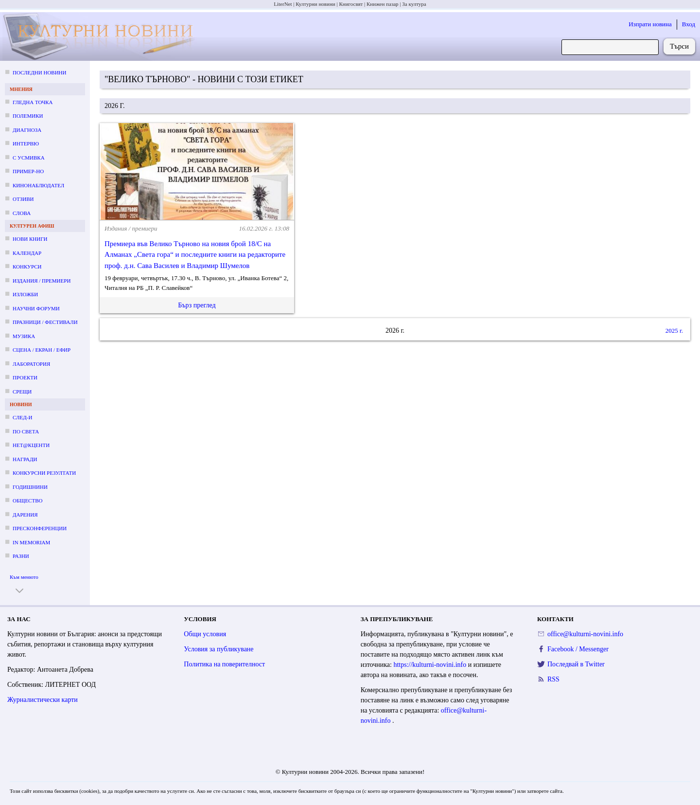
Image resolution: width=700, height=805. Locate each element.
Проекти (25, 377)
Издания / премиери (41, 281)
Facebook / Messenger (578, 649)
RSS (553, 679)
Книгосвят (351, 4)
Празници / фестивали (45, 322)
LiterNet (283, 4)
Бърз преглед (196, 305)
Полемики (28, 116)
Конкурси (27, 266)
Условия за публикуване (218, 649)
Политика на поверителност (224, 664)
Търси (679, 46)
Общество (27, 500)
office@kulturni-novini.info (585, 634)
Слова (22, 213)
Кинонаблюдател (38, 185)
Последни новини (39, 72)
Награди (25, 459)
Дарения (25, 515)
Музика (24, 336)
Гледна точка (33, 102)
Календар (27, 253)
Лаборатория (31, 364)
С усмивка (29, 158)
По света (26, 431)
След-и (22, 417)
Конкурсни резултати (44, 473)
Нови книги (30, 239)
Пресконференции (40, 528)
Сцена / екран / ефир (41, 350)
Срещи (22, 391)
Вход (688, 24)
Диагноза (27, 130)
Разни (21, 556)
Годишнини (30, 487)
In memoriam (31, 542)
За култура (414, 4)
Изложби (25, 294)
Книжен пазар (383, 4)
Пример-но (28, 171)
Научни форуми (36, 308)
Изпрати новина (650, 24)
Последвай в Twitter (576, 664)
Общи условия (205, 634)
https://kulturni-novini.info (430, 664)
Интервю (26, 143)
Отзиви (23, 199)
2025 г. (674, 330)
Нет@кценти (31, 445)
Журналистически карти (42, 699)
